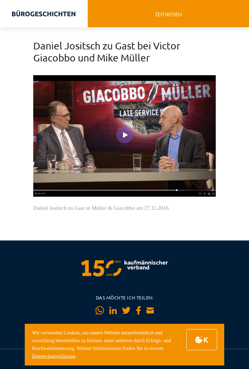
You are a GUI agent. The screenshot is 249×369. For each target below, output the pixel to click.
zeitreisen (168, 14)
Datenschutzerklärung (53, 356)
